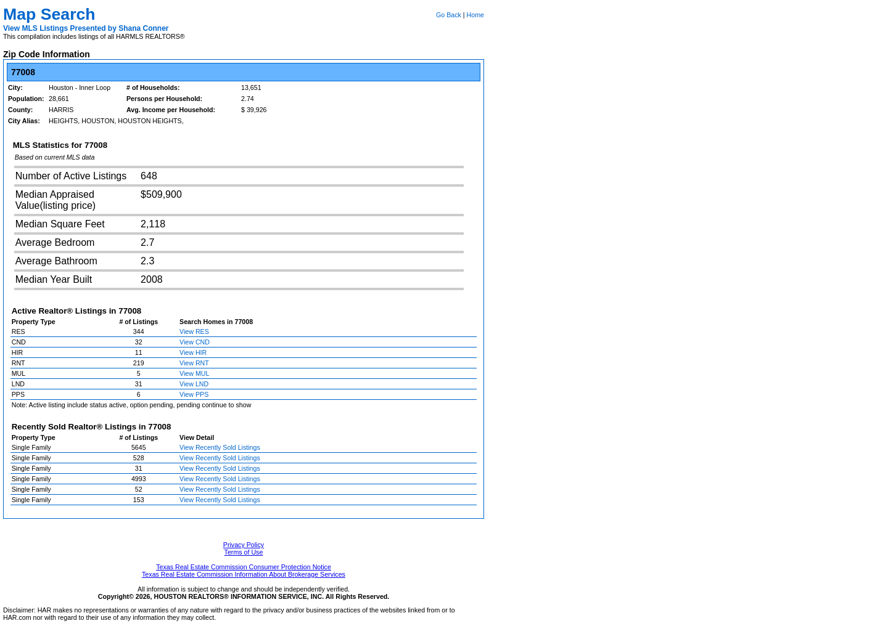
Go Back (448, 14)
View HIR (193, 352)
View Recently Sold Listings (219, 447)
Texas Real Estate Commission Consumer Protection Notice (243, 567)
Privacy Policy (243, 544)
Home (475, 14)
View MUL (194, 373)
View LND (193, 384)
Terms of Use (243, 552)
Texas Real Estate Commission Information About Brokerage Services (243, 574)
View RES (194, 331)
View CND (194, 342)
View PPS (193, 394)
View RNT (194, 363)
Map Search (49, 14)
